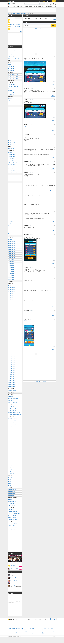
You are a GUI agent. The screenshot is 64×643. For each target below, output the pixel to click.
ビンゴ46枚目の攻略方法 (11, 376)
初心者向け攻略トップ (11, 396)
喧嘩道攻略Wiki (44, 633)
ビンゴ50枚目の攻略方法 (11, 384)
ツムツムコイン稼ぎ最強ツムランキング (15, 19)
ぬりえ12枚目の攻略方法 (11, 263)
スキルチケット (10, 463)
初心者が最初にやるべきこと (12, 400)
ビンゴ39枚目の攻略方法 (11, 362)
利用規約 (17, 619)
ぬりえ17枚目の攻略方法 (11, 273)
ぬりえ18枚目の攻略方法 (11, 275)
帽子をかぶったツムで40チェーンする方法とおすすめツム (16, 22)
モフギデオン (10, 104)
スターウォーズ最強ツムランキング (13, 166)
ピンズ (9, 459)
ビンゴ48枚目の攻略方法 (11, 380)
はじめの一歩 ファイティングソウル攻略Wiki (35, 633)
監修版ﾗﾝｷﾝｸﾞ (22, 6)
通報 (54, 56)
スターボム (9, 485)
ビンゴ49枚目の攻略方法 (11, 382)
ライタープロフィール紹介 (12, 50)
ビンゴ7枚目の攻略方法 (11, 299)
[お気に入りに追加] (42, 4)
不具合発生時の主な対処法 (12, 525)
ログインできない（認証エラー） (13, 529)
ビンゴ (43, 6)
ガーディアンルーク (11, 100)
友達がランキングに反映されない (13, 527)
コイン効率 (34, 6)
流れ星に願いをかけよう (11, 90)
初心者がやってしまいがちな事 (12, 402)
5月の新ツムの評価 (10, 98)
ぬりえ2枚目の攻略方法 (11, 243)
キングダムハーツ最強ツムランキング (13, 162)
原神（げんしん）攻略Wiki (19, 628)
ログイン (54, 1)
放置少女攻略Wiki (44, 629)
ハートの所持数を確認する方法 (12, 410)
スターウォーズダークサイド (12, 102)
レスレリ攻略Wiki (31, 628)
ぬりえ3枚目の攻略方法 (11, 245)
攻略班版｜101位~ (10, 125)
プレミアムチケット (11, 467)
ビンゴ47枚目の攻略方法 (11, 378)
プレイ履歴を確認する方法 (12, 501)
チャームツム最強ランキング (12, 158)
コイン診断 (54, 6)
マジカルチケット (10, 469)
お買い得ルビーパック (11, 471)
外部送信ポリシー (30, 619)
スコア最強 (26, 6)
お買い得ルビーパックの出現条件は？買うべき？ (34, 18)
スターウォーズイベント (11, 88)
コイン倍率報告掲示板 (11, 70)
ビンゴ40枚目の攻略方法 (11, 364)
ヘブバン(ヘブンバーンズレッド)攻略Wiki (47, 628)
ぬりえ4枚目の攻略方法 (11, 247)
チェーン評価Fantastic (11, 495)
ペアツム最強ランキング (11, 156)
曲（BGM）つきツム (11, 225)
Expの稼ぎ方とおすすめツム (12, 505)
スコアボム (9, 481)
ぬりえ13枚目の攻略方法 (11, 265)
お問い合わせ (35, 619)
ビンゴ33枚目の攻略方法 (11, 350)
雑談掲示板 (9, 64)
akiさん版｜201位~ (11, 144)
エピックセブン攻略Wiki (32, 629)
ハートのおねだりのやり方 (12, 408)
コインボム (9, 483)
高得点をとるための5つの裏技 (12, 418)
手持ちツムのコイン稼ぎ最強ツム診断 (13, 58)
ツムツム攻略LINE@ (11, 54)
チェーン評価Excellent (11, 491)
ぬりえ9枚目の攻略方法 (11, 257)
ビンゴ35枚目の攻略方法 (11, 354)
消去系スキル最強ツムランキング (13, 168)
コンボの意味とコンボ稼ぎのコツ (13, 420)
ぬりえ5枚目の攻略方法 (11, 249)
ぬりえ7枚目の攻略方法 (11, 253)
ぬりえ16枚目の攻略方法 (11, 271)
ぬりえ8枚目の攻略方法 (11, 255)
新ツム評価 (17, 6)
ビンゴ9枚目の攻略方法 (11, 303)
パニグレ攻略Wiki (18, 633)
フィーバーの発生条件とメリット (13, 422)
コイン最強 (30, 6)
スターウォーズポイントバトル (12, 92)
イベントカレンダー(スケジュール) (13, 86)
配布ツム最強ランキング (11, 164)
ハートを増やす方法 (11, 406)
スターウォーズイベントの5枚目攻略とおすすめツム (16, 26)
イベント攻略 (13, 6)
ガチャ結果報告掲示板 (11, 68)
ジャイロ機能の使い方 (11, 426)
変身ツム (9, 233)
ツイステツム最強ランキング (12, 160)
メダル (9, 457)
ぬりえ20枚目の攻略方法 (11, 279)
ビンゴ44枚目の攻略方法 (11, 372)
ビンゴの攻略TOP (10, 285)
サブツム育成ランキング (11, 154)
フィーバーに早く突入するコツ (12, 424)
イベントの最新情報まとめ (12, 84)
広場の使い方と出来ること (12, 517)
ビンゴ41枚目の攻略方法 (11, 366)
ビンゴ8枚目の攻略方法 (11, 301)
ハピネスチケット (10, 465)
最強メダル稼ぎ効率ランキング (12, 148)
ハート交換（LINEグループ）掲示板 (13, 74)
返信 (53, 84)
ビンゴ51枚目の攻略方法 (11, 386)
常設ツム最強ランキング (11, 170)
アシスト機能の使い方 (11, 509)
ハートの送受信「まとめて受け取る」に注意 (14, 414)
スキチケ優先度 (38, 6)
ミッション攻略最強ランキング (12, 172)
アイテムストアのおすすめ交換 (12, 519)
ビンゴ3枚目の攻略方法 (11, 291)
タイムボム (9, 479)
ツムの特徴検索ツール (11, 52)
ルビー (9, 461)
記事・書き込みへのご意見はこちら (40, 381)
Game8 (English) (44, 619)
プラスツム (9, 231)
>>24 (25, 321)
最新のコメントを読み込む (39, 28)
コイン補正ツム (10, 223)
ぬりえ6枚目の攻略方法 (11, 251)
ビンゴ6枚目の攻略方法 (11, 297)
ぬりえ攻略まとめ (10, 239)
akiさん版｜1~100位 (11, 140)
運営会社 (40, 619)
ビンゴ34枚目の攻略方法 (11, 352)
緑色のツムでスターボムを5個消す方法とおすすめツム (16, 24)
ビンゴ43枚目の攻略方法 (11, 370)
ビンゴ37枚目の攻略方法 (11, 358)
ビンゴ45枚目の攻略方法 (11, 374)
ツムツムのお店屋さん (11, 94)
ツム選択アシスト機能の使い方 (12, 511)
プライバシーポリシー (23, 619)
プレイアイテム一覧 (11, 473)
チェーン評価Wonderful (11, 493)
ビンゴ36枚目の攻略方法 (11, 356)
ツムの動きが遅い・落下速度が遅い (13, 531)
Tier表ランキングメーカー (12, 56)
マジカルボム (10, 477)
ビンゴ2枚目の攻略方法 (11, 289)
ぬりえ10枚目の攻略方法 (11, 259)
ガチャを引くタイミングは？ (12, 515)
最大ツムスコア (10, 152)
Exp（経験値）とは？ (11, 503)
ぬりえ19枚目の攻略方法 (11, 277)
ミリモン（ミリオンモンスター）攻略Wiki (34, 631)
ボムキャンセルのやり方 (11, 428)
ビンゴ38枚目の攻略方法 (11, 360)
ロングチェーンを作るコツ (12, 489)
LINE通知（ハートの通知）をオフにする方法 (14, 412)
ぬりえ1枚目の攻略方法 (11, 241)
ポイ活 (40, 1)
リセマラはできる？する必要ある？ (13, 398)
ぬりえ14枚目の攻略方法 (11, 267)
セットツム (9, 229)
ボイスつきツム (10, 227)
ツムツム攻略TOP (10, 48)
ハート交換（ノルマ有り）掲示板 (13, 76)
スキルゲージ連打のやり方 (12, 430)
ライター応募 (53, 619)
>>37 (25, 126)
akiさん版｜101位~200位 (11, 142)
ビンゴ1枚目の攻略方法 (11, 287)
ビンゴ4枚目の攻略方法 (11, 293)
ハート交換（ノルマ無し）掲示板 (13, 78)
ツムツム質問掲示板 (11, 66)
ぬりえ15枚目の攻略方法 (11, 269)
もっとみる (20, 31)
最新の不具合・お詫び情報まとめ (13, 523)
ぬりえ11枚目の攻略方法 (11, 261)
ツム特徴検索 (50, 6)
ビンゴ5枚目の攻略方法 (11, 295)
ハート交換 (45, 6)
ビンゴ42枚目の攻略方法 (11, 368)
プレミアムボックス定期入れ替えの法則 (13, 513)
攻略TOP (9, 6)
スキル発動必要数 (10, 221)
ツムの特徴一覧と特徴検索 (12, 390)
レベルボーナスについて (11, 499)
